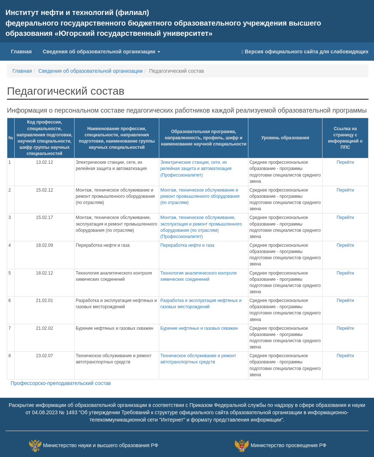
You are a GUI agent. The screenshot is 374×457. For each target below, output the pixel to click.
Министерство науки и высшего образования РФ (100, 445)
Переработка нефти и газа (187, 245)
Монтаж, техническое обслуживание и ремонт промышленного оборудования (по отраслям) (200, 196)
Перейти (345, 162)
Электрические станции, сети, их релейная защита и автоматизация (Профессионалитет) (196, 168)
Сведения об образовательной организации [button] (101, 51)
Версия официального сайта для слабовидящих (305, 52)
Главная (24, 51)
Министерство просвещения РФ (288, 445)
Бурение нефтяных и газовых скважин (199, 328)
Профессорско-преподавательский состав (61, 383)
